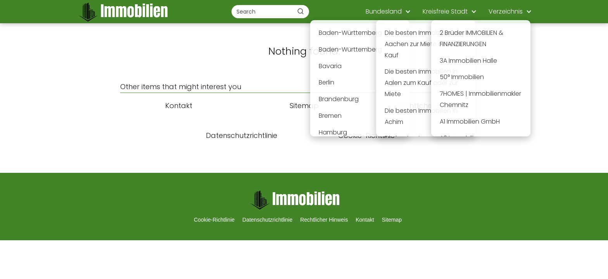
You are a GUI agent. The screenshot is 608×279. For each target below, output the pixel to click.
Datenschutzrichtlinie (267, 220)
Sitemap (392, 220)
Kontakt (365, 220)
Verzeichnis (506, 11)
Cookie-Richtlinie (214, 220)
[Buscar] (300, 11)
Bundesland (384, 11)
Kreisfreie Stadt (445, 11)
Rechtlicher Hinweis (324, 220)
